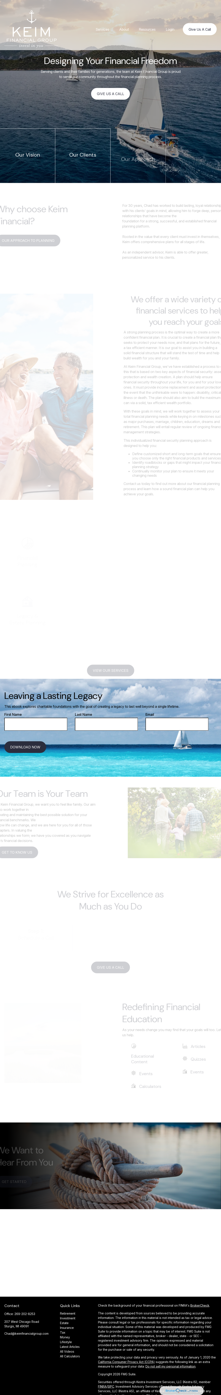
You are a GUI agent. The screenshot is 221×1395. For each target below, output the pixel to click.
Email (149, 714)
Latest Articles (70, 1347)
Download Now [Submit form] (25, 747)
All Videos (67, 1351)
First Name (13, 714)
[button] (102, 21)
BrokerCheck (199, 1305)
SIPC (110, 1386)
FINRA (102, 1386)
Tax (62, 1332)
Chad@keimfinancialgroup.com (26, 1333)
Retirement (67, 1313)
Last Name (83, 714)
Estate (64, 1323)
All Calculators (70, 1356)
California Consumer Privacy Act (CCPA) (126, 1362)
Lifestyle (66, 1342)
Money (65, 1337)
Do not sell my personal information (170, 1366)
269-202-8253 (24, 1314)
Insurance (67, 1328)
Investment (67, 1318)
